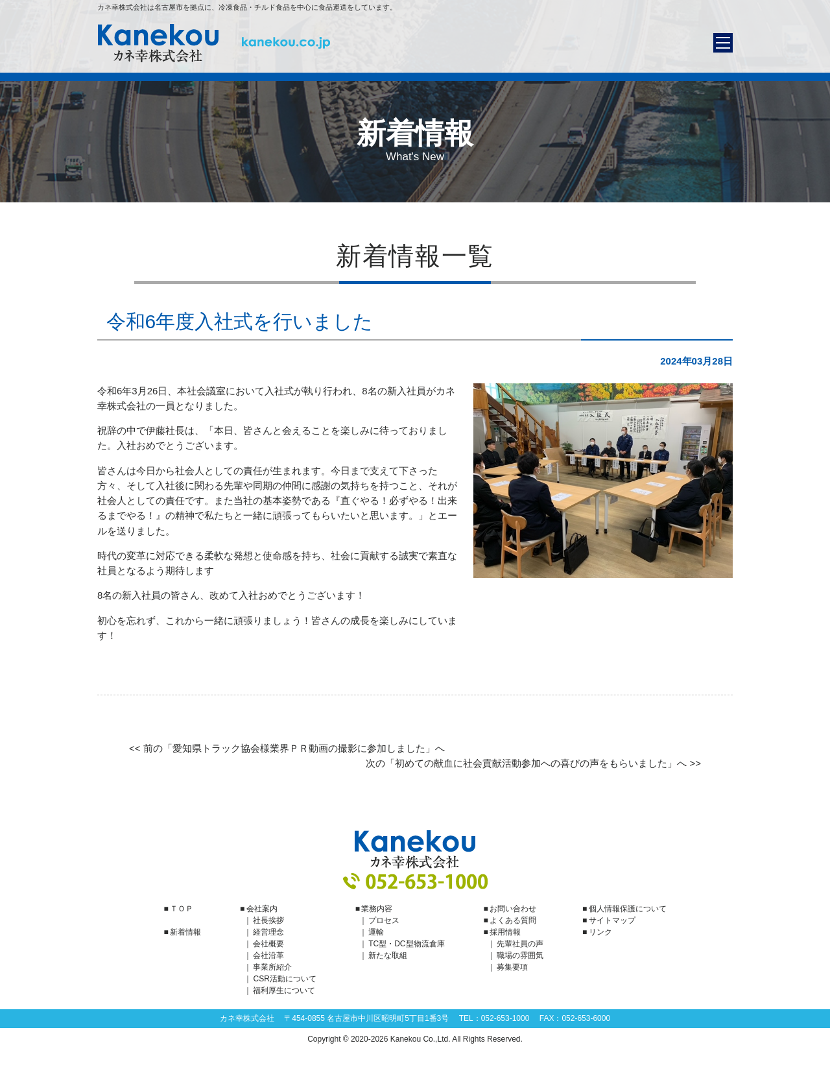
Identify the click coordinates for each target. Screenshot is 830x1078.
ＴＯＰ (181, 908)
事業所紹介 (272, 967)
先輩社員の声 (520, 943)
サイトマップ (612, 920)
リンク (600, 932)
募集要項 (512, 967)
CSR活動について (284, 978)
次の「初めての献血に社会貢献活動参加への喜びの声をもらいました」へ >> (533, 763)
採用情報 (505, 932)
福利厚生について (284, 990)
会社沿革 (268, 955)
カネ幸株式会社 (214, 43)
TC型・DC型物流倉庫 (406, 943)
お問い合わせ (513, 908)
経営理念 (268, 932)
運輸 (376, 932)
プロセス (383, 920)
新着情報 (185, 932)
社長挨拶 (268, 920)
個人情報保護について (628, 908)
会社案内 (262, 908)
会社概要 (268, 943)
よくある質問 (513, 920)
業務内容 (376, 908)
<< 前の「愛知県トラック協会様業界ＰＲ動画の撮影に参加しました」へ (287, 748)
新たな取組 (387, 955)
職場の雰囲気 (520, 955)
